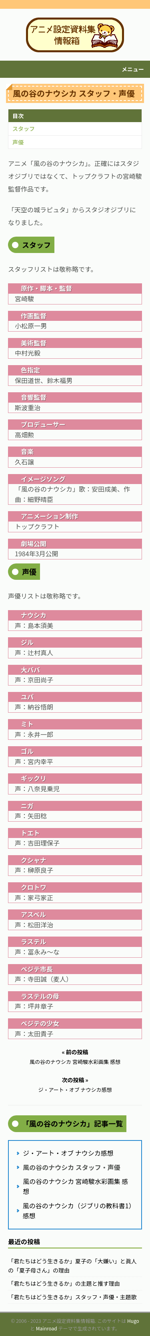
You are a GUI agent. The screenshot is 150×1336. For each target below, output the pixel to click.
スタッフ (23, 128)
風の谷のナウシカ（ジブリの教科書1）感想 (77, 1211)
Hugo (133, 1320)
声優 (18, 142)
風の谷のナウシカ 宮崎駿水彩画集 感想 (75, 1186)
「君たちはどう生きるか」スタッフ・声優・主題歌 (72, 1297)
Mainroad (46, 1328)
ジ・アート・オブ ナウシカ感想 (68, 1153)
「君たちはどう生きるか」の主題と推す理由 (64, 1283)
